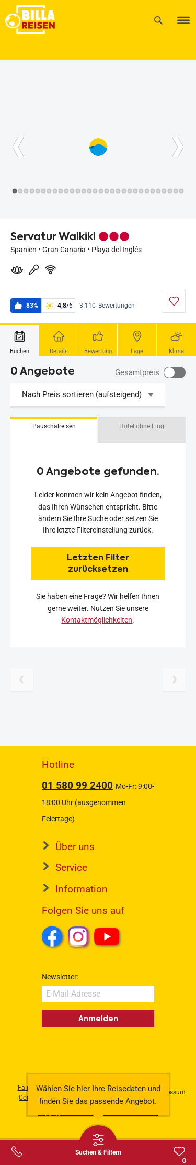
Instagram (78, 936)
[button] (53, 430)
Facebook (52, 936)
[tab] (19, 339)
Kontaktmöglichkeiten (96, 620)
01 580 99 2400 (77, 785)
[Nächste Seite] (174, 679)
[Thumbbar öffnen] (98, 1144)
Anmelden (98, 1018)
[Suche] (158, 20)
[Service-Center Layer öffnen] (16, 1151)
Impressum (170, 1092)
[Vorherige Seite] (21, 679)
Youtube (108, 938)
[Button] (18, 147)
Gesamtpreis (137, 372)
